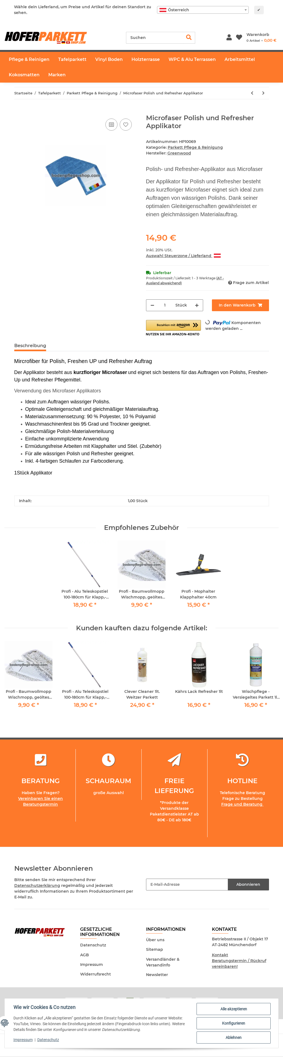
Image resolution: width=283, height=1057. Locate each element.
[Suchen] (154, 38)
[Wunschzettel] (239, 38)
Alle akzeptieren (233, 1009)
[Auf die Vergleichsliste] (111, 125)
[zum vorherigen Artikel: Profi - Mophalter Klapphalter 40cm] (252, 93)
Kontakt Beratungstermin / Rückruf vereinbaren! (239, 960)
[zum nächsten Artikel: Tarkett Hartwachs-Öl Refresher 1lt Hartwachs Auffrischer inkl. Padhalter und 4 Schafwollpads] (263, 93)
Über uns (155, 939)
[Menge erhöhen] (197, 305)
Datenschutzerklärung (37, 885)
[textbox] (202, 9)
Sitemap (154, 949)
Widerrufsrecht (95, 974)
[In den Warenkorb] (18, 111)
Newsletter (157, 974)
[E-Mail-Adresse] (187, 884)
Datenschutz (93, 945)
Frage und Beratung (242, 804)
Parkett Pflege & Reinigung (195, 147)
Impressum (91, 964)
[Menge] (165, 305)
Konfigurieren (233, 1023)
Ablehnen (234, 1037)
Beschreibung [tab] (30, 345)
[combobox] (203, 10)
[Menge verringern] (152, 305)
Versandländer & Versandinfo (163, 962)
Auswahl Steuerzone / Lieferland (183, 255)
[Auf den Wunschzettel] (126, 125)
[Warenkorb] (261, 37)
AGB (84, 954)
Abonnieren (248, 884)
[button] (229, 38)
